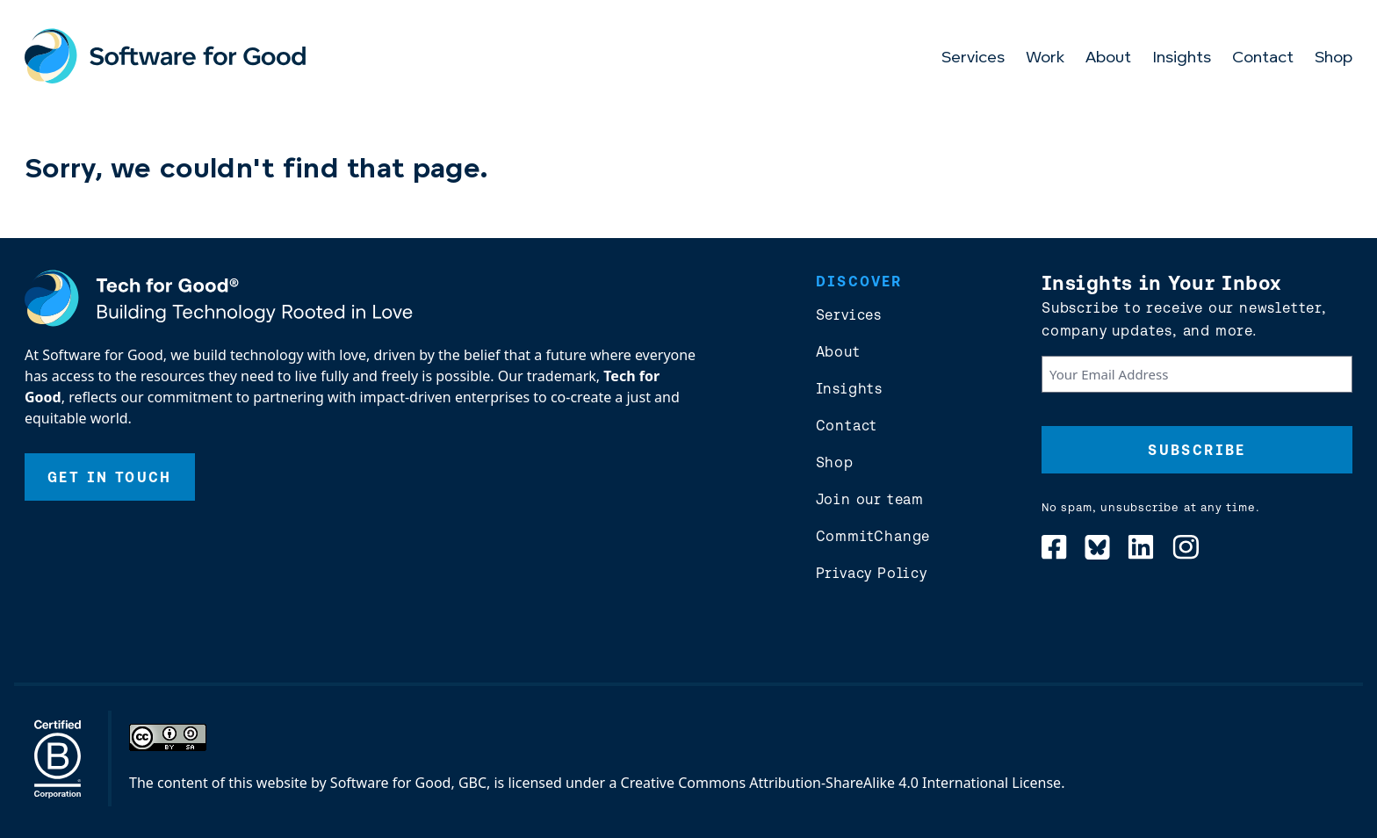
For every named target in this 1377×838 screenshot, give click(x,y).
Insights (1181, 58)
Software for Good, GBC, (410, 782)
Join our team (870, 499)
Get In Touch (109, 477)
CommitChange (873, 536)
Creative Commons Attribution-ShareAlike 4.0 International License (841, 782)
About (1108, 58)
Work (1045, 58)
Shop (1333, 58)
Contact (1263, 58)
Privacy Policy (871, 573)
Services (973, 58)
